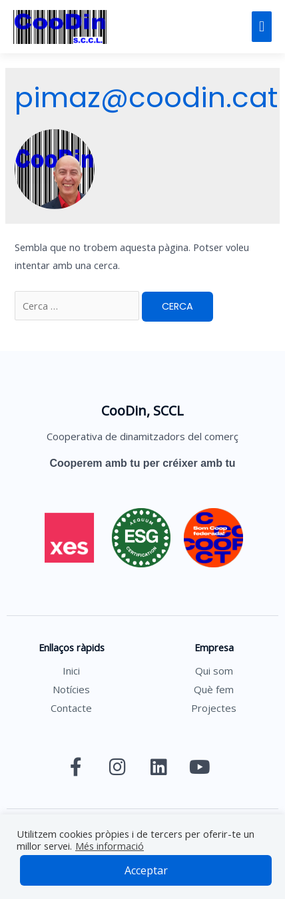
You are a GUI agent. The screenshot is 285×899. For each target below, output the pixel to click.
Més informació (109, 845)
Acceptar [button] (146, 870)
